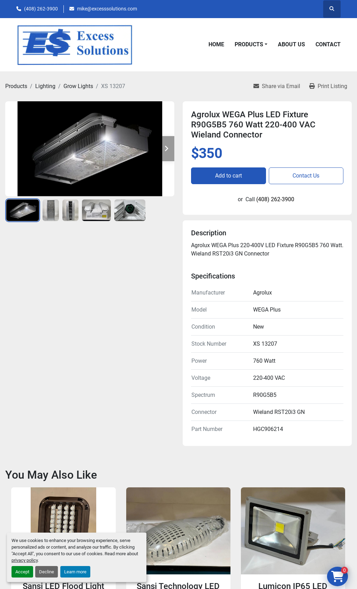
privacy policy (25, 560)
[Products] (16, 86)
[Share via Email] (277, 86)
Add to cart (228, 175)
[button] (251, 44)
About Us (291, 44)
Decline (46, 571)
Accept (22, 571)
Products (249, 44)
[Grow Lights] (78, 86)
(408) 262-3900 (41, 8)
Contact (328, 44)
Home (216, 44)
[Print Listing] (328, 86)
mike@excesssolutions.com (107, 8)
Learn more (75, 571)
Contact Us (306, 175)
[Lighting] (45, 86)
